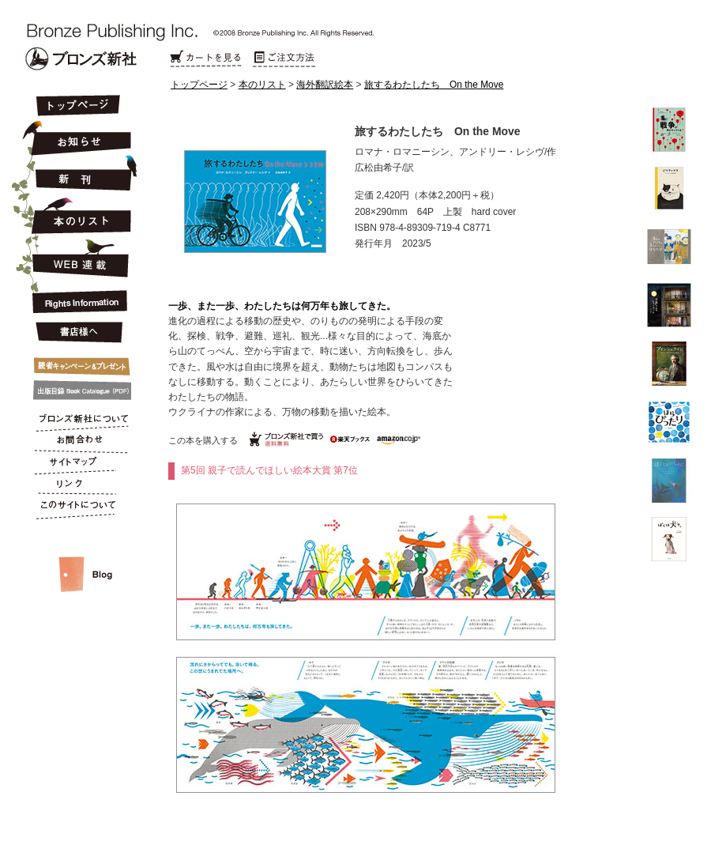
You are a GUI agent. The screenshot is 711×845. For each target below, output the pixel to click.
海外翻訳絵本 (324, 84)
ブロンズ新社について (76, 420)
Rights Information (76, 299)
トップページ (199, 84)
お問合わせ (76, 443)
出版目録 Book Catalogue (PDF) (76, 390)
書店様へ (76, 333)
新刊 (76, 173)
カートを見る (205, 59)
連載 (76, 258)
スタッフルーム (76, 558)
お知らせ (76, 136)
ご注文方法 (284, 59)
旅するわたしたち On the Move (433, 84)
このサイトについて (76, 509)
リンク (76, 487)
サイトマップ (76, 465)
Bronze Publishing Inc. (81, 58)
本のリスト (262, 84)
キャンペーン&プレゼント (76, 363)
